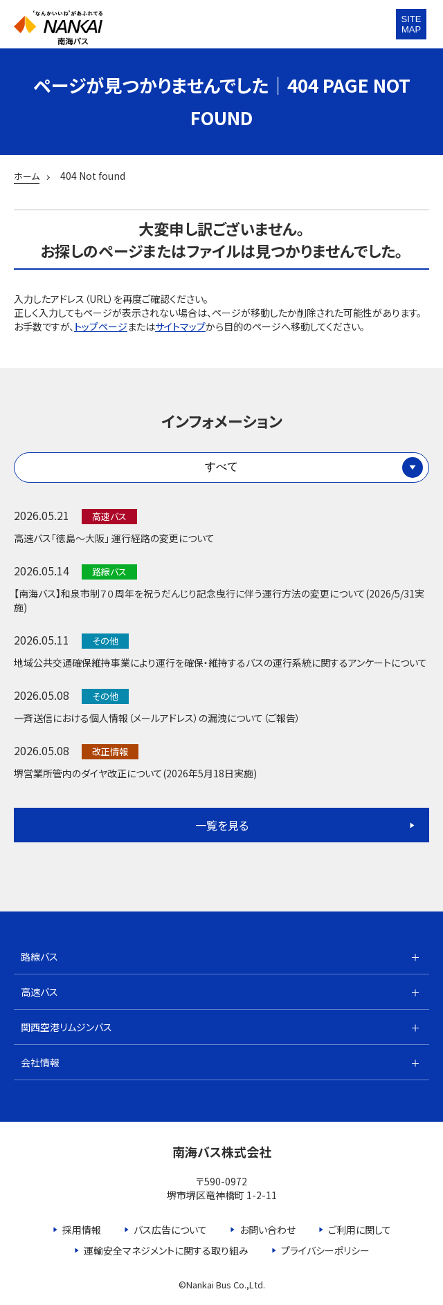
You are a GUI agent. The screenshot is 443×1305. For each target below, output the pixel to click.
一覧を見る (221, 825)
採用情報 (81, 1230)
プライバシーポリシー (325, 1250)
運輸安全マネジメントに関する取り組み (166, 1250)
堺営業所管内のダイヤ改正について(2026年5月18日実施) (135, 773)
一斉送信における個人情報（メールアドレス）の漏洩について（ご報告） (157, 718)
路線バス (39, 956)
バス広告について (170, 1230)
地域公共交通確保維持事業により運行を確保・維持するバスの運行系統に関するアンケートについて (220, 662)
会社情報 (40, 1062)
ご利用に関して (359, 1230)
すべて (221, 466)
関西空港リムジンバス (66, 1027)
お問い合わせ (267, 1230)
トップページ (100, 326)
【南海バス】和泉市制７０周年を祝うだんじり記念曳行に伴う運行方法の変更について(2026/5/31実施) (219, 600)
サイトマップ (180, 326)
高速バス (39, 992)
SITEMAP (411, 24)
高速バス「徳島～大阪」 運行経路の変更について (114, 538)
